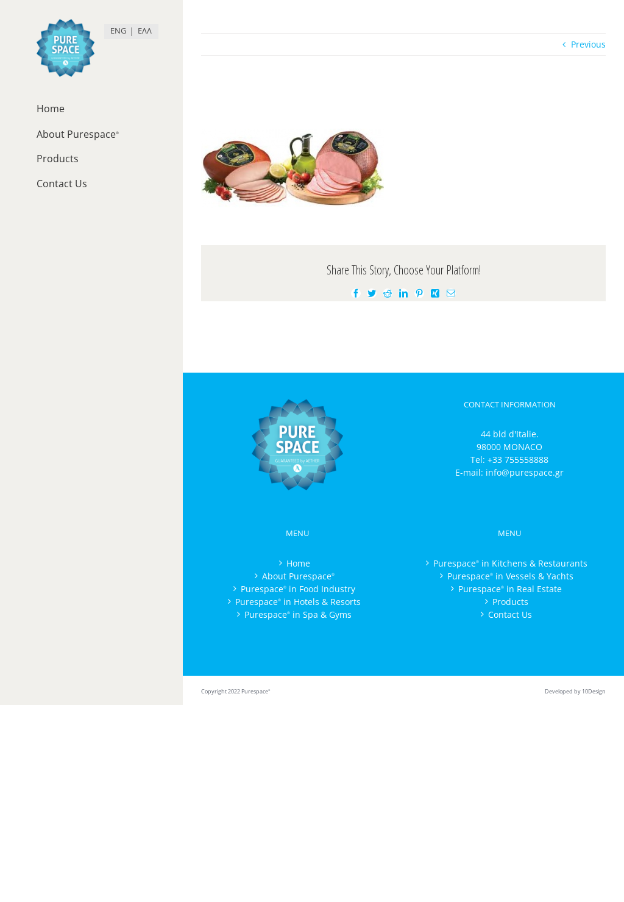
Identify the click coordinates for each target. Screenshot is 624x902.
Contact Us (510, 614)
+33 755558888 (518, 459)
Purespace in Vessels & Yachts (510, 576)
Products (510, 601)
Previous (588, 44)
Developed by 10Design (575, 691)
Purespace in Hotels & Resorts (298, 601)
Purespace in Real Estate (510, 589)
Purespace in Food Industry (298, 589)
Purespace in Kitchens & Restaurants (510, 563)
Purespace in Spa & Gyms (298, 614)
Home (298, 563)
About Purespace (298, 576)
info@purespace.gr (525, 472)
